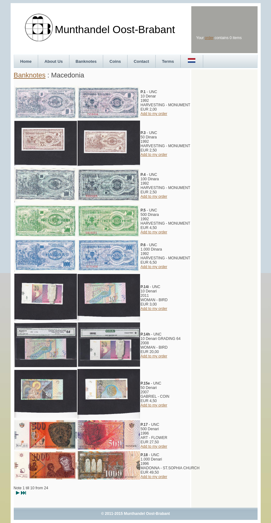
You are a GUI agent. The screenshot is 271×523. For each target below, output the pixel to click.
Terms (168, 61)
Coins (115, 61)
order (209, 38)
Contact (141, 61)
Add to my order (154, 114)
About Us (53, 61)
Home (26, 61)
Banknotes (86, 61)
